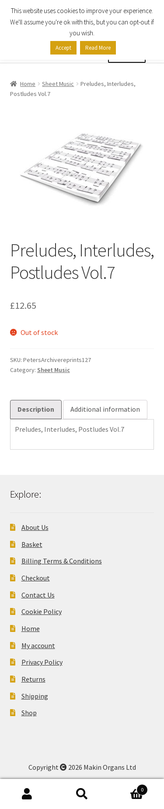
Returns (33, 679)
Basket (31, 544)
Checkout (35, 577)
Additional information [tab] (105, 409)
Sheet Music (58, 84)
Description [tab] (35, 409)
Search (82, 794)
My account (38, 645)
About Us (35, 527)
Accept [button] (63, 47)
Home (27, 84)
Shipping (34, 696)
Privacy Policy (42, 662)
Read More (98, 47)
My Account (27, 794)
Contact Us (38, 595)
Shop (29, 712)
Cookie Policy (41, 611)
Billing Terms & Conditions (61, 560)
